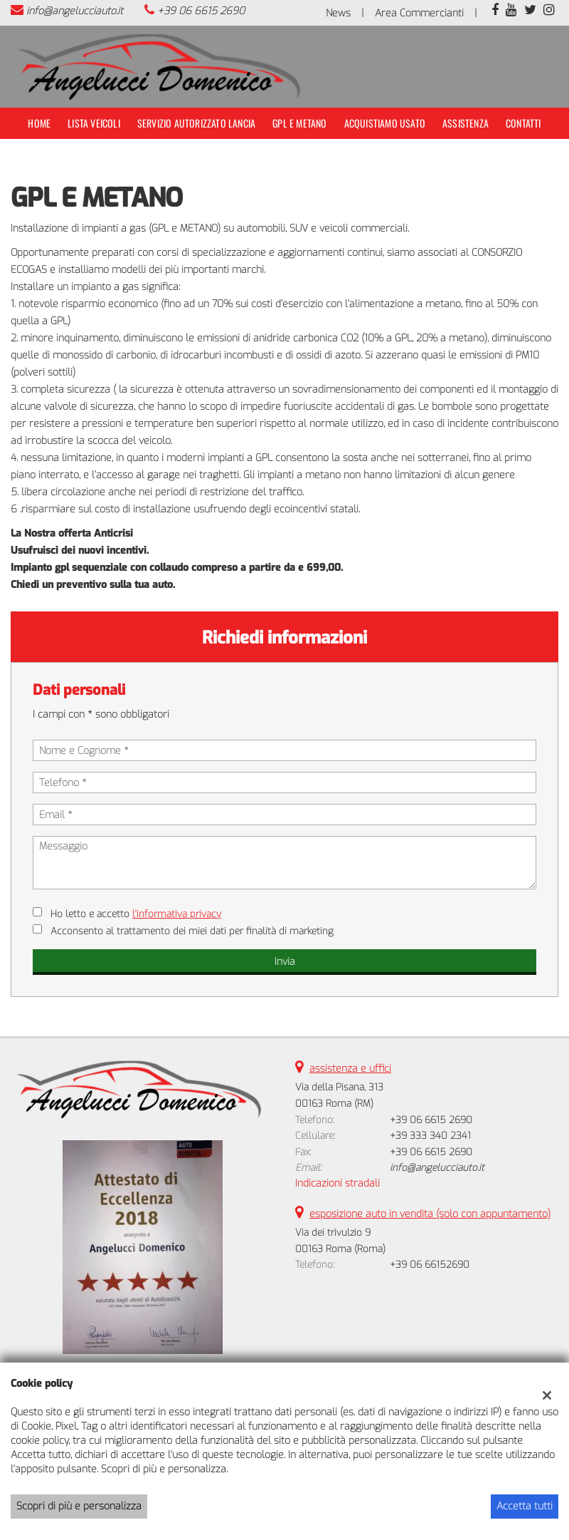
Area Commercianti (419, 13)
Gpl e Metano (299, 122)
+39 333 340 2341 (430, 1136)
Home (39, 122)
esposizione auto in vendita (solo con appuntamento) (430, 1214)
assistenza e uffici (350, 1068)
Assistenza (465, 122)
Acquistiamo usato (384, 122)
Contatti (523, 122)
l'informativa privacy (176, 914)
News (338, 13)
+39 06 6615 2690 (201, 11)
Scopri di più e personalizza (79, 1506)
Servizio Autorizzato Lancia (196, 122)
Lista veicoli (94, 122)
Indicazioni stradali (337, 1183)
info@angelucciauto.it (74, 11)
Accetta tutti (524, 1506)
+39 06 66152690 (429, 1265)
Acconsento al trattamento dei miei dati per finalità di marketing (192, 931)
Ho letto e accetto (135, 914)
